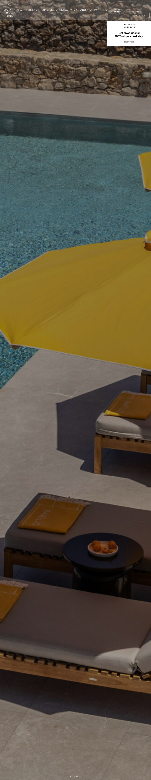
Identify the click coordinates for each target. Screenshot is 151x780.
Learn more (129, 42)
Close (147, 24)
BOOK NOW (140, 16)
